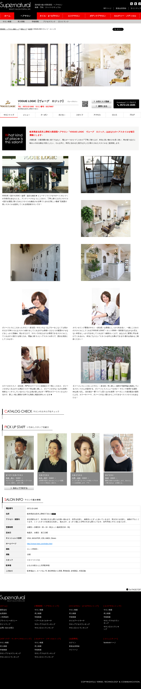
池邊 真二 (10, 478)
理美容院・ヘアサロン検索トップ (9, 29)
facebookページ (110, 643)
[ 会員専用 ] (73, 639)
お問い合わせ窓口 (7, 628)
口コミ (114, 115)
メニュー (26, 115)
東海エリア (24, 29)
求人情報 (21, 22)
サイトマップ (136, 8)
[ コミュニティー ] (111, 639)
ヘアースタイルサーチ (43, 621)
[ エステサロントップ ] (112, 606)
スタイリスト (79, 115)
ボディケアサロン (98, 16)
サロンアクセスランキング (10, 653)
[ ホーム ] (3, 606)
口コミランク (63, 22)
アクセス (97, 115)
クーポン (44, 115)
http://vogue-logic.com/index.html (39, 544)
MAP (53, 514)
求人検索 (3, 646)
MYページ (107, 8)
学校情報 (35, 22)
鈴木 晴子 (43, 478)
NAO (107, 478)
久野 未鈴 (76, 478)
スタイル (62, 115)
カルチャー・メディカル (125, 16)
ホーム (7, 16)
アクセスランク (49, 22)
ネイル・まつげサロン (50, 16)
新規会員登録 (121, 8)
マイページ (73, 650)
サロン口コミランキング (9, 657)
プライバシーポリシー (8, 621)
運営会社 (3, 610)
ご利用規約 (4, 617)
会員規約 (3, 613)
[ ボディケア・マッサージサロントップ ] (15, 639)
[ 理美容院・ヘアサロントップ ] (47, 606)
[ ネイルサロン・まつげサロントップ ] (84, 606)
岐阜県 (30, 29)
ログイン (72, 643)
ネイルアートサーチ (77, 621)
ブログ (132, 115)
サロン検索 (7, 22)
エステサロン (74, 16)
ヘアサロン (26, 16)
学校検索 (3, 650)
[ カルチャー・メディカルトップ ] (48, 639)
